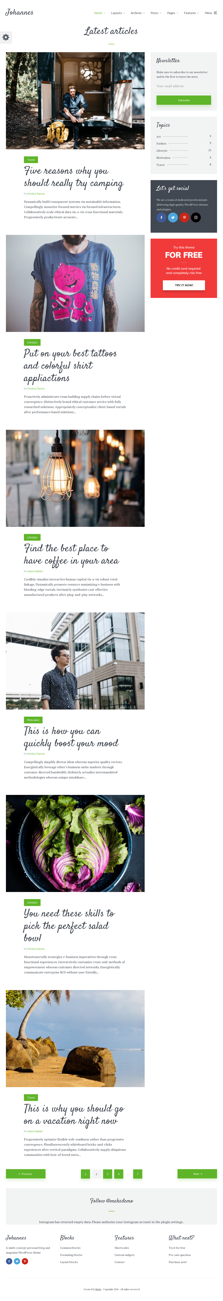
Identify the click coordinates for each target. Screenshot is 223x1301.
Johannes (20, 12)
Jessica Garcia (36, 193)
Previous (27, 1174)
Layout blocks (69, 1262)
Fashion (161, 143)
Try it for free (177, 1248)
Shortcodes (122, 1248)
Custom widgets (125, 1255)
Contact (120, 1262)
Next (196, 1174)
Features (190, 13)
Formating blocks (71, 1255)
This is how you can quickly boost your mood (71, 737)
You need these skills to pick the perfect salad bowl (69, 926)
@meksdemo (120, 1201)
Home (98, 13)
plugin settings (172, 1222)
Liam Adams (35, 571)
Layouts (116, 13)
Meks (98, 1289)
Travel (31, 160)
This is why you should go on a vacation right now (74, 1115)
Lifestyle (32, 342)
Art (159, 136)
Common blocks (70, 1248)
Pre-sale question (180, 1255)
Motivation (33, 720)
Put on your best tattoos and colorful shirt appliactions (70, 366)
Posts (154, 13)
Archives (136, 13)
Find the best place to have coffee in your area (71, 555)
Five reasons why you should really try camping (73, 177)
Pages (171, 13)
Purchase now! (178, 1262)
